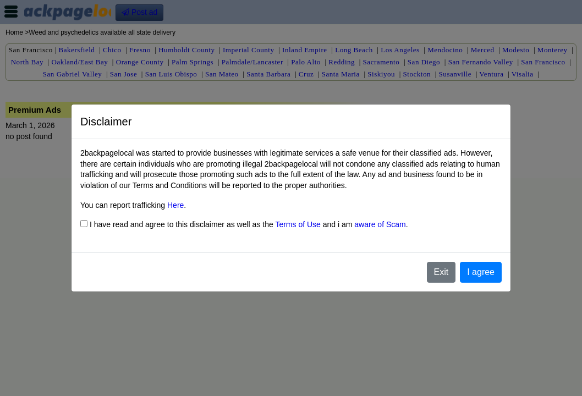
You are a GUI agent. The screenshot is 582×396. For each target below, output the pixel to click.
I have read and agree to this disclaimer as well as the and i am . (244, 224)
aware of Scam (379, 224)
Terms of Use (297, 224)
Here (175, 205)
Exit (441, 272)
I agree (481, 272)
